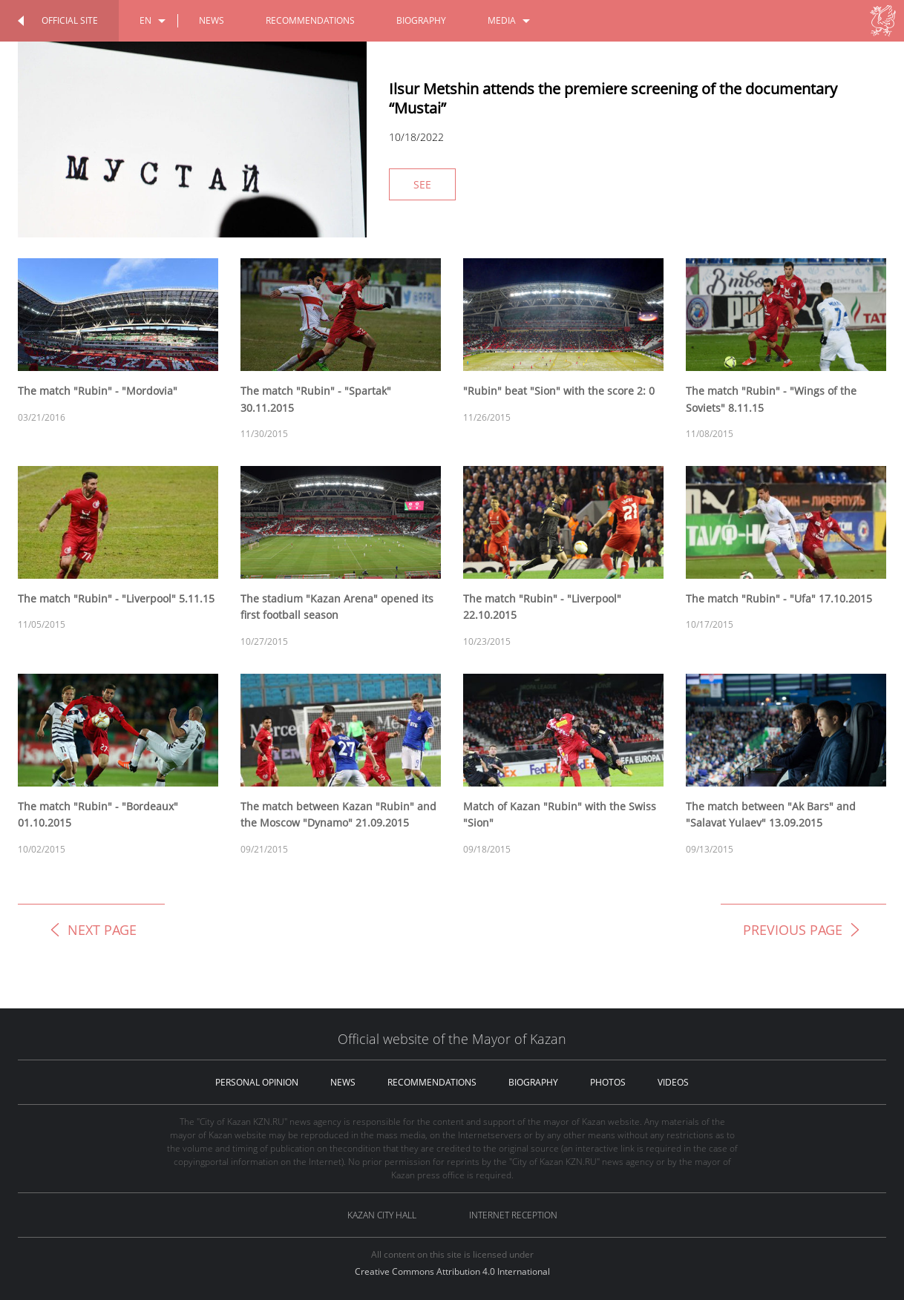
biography (421, 20)
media (502, 20)
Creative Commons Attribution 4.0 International (452, 1271)
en (145, 20)
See (422, 184)
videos (673, 1082)
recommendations (310, 20)
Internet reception (513, 1215)
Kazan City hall (381, 1215)
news (211, 20)
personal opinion (256, 1082)
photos (608, 1082)
